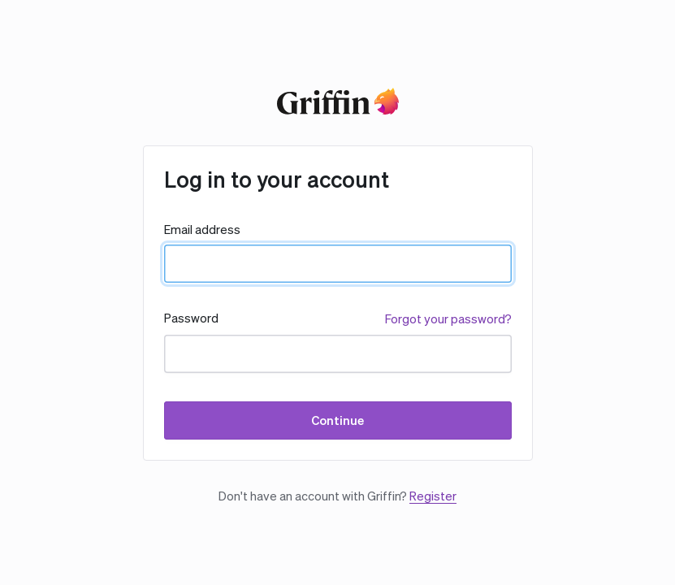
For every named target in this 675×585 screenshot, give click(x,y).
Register (432, 496)
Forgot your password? (448, 319)
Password (191, 318)
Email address (202, 229)
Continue (337, 420)
